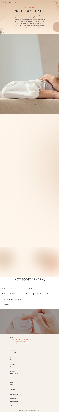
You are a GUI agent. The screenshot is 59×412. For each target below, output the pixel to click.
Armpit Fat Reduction (14, 352)
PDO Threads (12, 371)
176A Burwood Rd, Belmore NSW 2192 (18, 341)
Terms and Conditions (14, 387)
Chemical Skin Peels (14, 373)
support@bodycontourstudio (19, 345)
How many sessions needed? (12, 299)
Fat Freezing (12, 364)
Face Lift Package (13, 355)
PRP (10, 366)
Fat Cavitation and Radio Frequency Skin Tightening (20, 362)
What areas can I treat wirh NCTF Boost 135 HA (18, 289)
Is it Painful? (7, 304)
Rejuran (11, 376)
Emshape (11, 357)
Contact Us (12, 384)
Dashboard (12, 382)
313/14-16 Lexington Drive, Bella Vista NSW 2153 (20, 339)
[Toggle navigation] (56, 2)
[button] (29, 288)
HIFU (10, 359)
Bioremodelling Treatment (15, 369)
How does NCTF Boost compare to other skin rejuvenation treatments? (26, 294)
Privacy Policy (12, 389)
